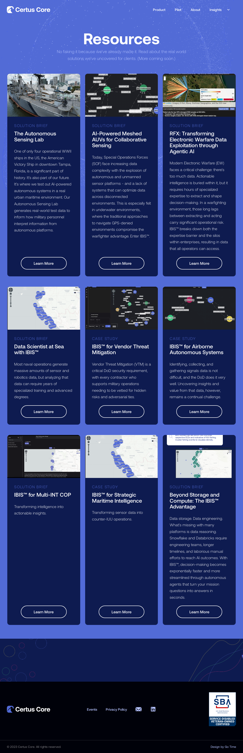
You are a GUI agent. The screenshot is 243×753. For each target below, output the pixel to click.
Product (159, 10)
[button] (218, 9)
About (195, 10)
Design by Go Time (223, 746)
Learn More (44, 263)
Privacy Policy (116, 709)
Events (92, 709)
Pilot (178, 10)
